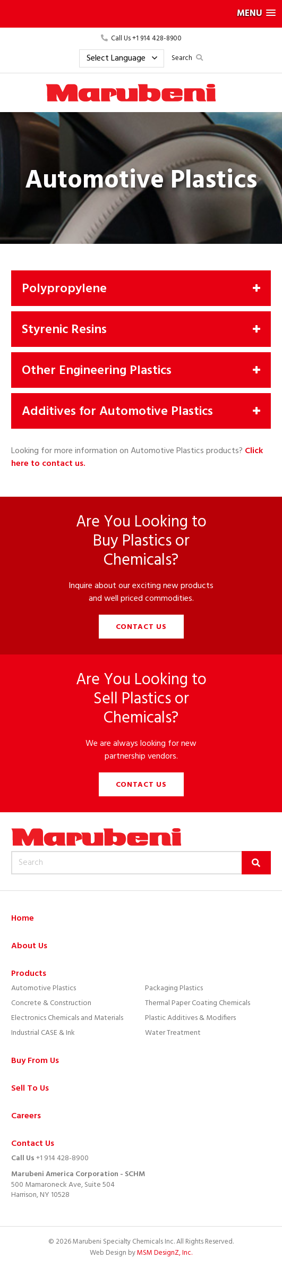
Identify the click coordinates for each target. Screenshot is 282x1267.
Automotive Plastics (43, 988)
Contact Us (141, 627)
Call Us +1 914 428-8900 (141, 38)
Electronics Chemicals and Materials (67, 1018)
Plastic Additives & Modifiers (190, 1018)
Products (28, 974)
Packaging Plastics (174, 988)
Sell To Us (30, 1088)
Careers (26, 1116)
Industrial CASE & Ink (43, 1033)
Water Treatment (173, 1033)
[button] (141, 14)
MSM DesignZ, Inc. (164, 1253)
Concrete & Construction (51, 1003)
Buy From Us (35, 1061)
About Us (29, 946)
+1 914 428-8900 (62, 1158)
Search (187, 58)
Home (22, 918)
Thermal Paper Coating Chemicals (197, 1003)
